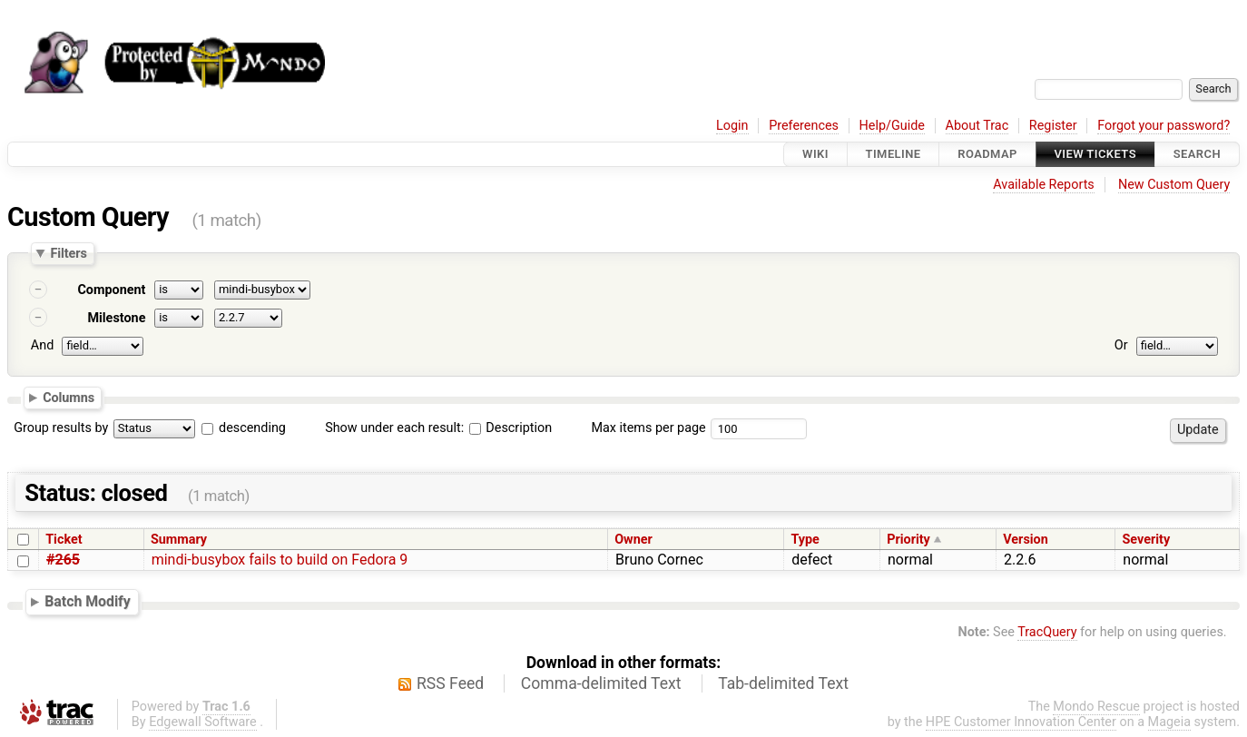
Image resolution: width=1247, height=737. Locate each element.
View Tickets (1095, 154)
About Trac (977, 125)
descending (252, 428)
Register (1053, 125)
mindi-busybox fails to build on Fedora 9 (280, 559)
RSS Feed (450, 683)
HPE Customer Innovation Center (1021, 722)
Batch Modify (87, 601)
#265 (63, 559)
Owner (633, 539)
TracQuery (1046, 632)
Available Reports (1044, 184)
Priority (908, 539)
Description (510, 428)
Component (111, 290)
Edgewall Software (203, 722)
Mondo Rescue (1096, 706)
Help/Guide (892, 125)
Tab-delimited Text (783, 683)
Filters (68, 253)
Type (804, 539)
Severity (1146, 539)
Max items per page (648, 428)
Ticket (63, 539)
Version (1025, 539)
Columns (68, 396)
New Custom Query (1174, 184)
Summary (179, 539)
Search (1197, 154)
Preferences (804, 125)
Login (732, 125)
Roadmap (987, 154)
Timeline (893, 154)
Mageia (1169, 722)
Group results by (61, 428)
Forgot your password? (1163, 125)
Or (1121, 345)
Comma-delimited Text (601, 683)
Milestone (116, 318)
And (42, 345)
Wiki (815, 154)
